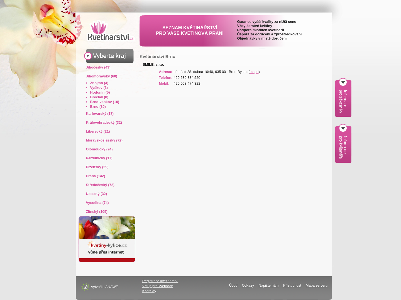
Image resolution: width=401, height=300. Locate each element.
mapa (254, 72)
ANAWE (111, 287)
